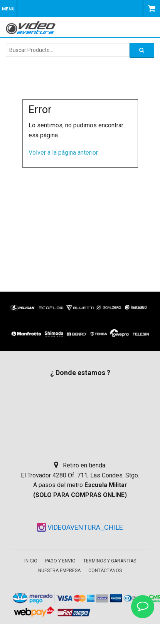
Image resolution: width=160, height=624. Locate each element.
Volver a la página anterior (63, 152)
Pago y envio (60, 561)
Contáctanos (105, 570)
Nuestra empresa (59, 570)
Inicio (30, 561)
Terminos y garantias (109, 561)
